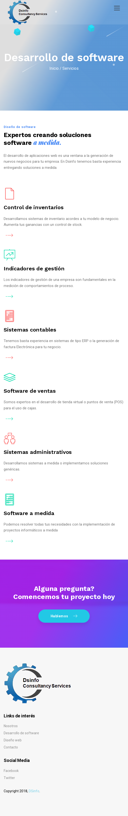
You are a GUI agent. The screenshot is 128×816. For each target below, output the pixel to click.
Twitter (9, 778)
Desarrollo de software (21, 733)
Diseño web (13, 740)
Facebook (11, 771)
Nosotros (11, 726)
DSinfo (34, 791)
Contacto (11, 747)
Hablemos (64, 615)
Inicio (54, 68)
